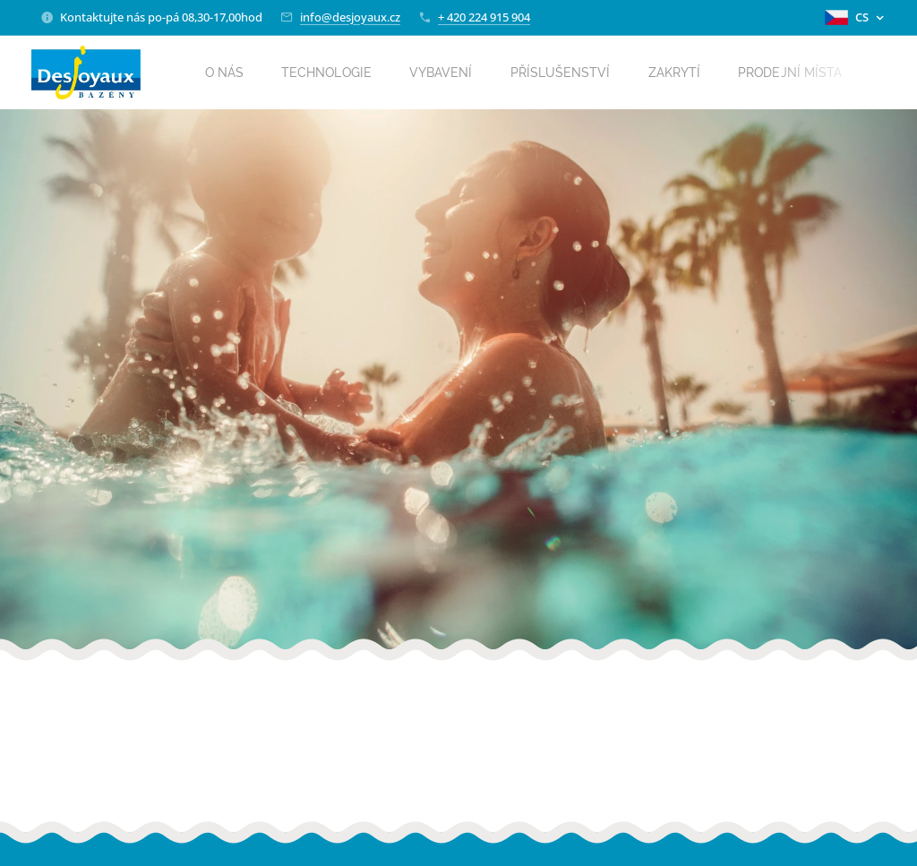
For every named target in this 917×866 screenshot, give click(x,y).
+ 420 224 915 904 (484, 17)
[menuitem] (235, 72)
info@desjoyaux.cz (350, 17)
